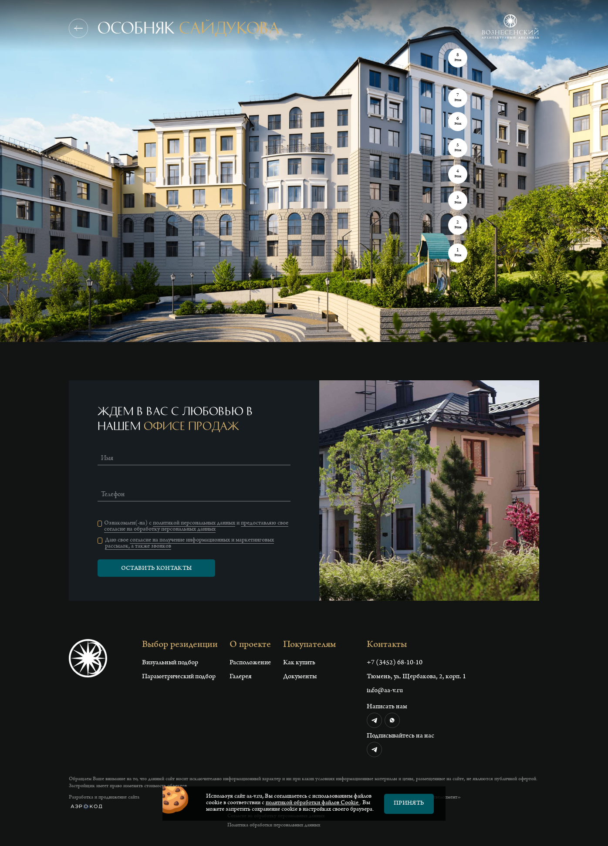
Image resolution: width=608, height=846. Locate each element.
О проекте (250, 645)
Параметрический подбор (179, 676)
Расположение (250, 663)
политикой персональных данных (194, 524)
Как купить (299, 663)
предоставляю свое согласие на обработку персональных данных (196, 527)
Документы (300, 676)
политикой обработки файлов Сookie (313, 808)
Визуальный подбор (170, 663)
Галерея (241, 676)
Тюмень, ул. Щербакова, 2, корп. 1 (416, 676)
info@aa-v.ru (385, 690)
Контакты (387, 645)
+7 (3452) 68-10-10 (394, 663)
